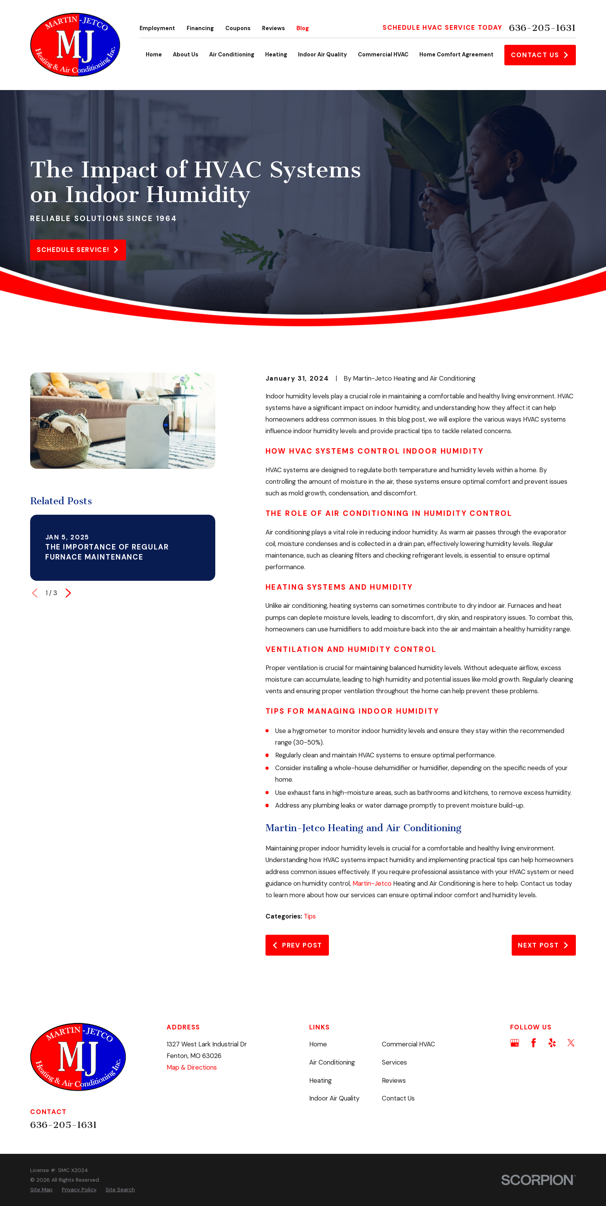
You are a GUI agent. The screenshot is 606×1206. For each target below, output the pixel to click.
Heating (320, 1080)
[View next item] (68, 593)
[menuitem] (41, 1189)
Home (318, 1044)
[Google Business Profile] (514, 1042)
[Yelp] (552, 1042)
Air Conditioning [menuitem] (231, 54)
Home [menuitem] (154, 54)
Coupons (237, 28)
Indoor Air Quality (334, 1098)
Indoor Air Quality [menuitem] (322, 54)
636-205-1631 (542, 28)
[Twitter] (571, 1042)
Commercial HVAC (408, 1044)
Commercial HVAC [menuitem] (383, 54)
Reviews (273, 28)
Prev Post (297, 945)
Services (394, 1062)
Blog (302, 28)
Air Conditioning (332, 1062)
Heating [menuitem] (276, 54)
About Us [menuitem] (185, 54)
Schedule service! (78, 249)
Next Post (543, 945)
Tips (310, 916)
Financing (200, 28)
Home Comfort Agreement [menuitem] (456, 54)
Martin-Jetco (372, 883)
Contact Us (540, 55)
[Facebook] (533, 1042)
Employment (157, 28)
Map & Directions (192, 1067)
